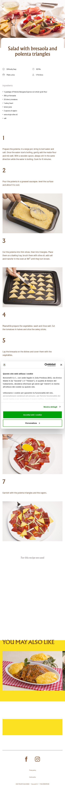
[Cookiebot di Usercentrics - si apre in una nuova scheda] (45, 364)
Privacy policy (32, 770)
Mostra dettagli (50, 407)
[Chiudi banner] (61, 365)
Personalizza (32, 423)
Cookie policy (32, 777)
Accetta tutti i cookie (32, 415)
